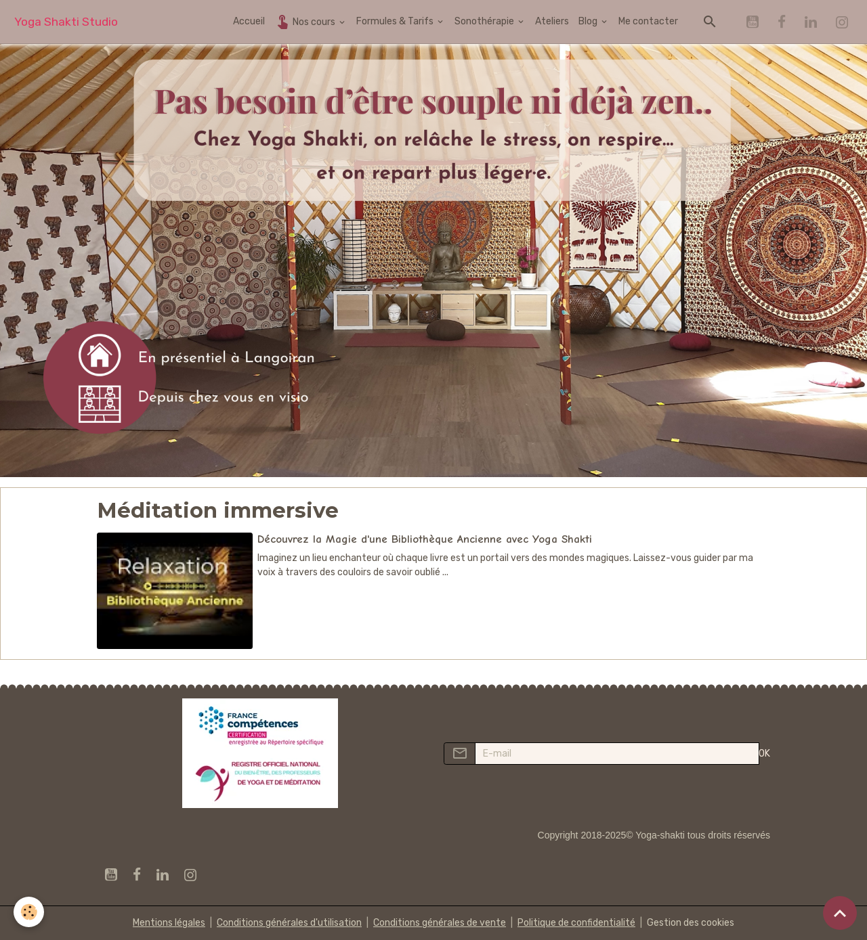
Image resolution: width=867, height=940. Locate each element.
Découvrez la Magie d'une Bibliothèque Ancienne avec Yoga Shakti (424, 539)
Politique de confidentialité (576, 922)
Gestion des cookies (690, 922)
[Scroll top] (840, 913)
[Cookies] (29, 912)
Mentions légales (169, 922)
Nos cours (305, 21)
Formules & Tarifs (396, 21)
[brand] (66, 22)
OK (764, 753)
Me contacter (648, 21)
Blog (588, 21)
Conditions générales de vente (439, 922)
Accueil (249, 21)
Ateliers (552, 21)
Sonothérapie (485, 21)
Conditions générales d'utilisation (289, 922)
